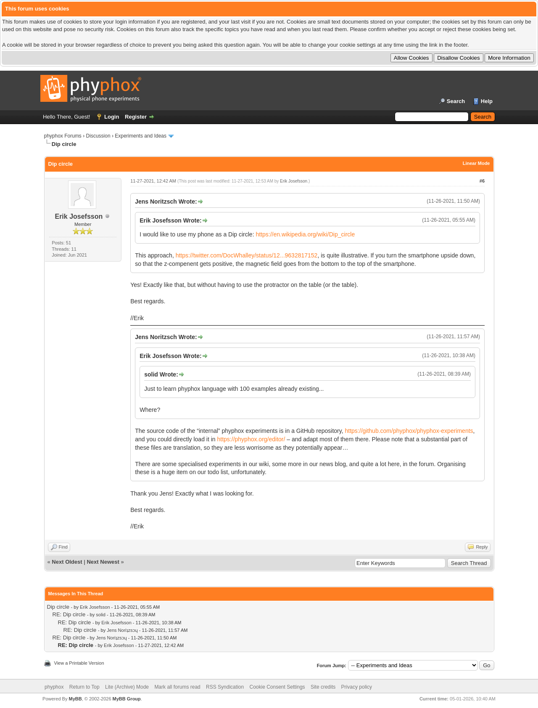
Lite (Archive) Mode (127, 687)
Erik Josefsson (79, 216)
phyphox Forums (63, 136)
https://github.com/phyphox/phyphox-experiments (409, 430)
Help (487, 101)
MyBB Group (127, 698)
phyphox (54, 687)
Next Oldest (67, 562)
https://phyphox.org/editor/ (251, 439)
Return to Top (84, 687)
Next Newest (103, 562)
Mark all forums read (177, 687)
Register (136, 117)
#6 (482, 180)
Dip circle (58, 607)
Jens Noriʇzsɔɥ (122, 630)
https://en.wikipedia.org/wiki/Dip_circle (305, 234)
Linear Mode (476, 163)
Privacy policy (356, 687)
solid (100, 614)
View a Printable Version (79, 663)
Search (456, 101)
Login (111, 117)
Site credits (323, 687)
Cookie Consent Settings (277, 687)
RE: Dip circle (69, 614)
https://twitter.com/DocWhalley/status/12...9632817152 (247, 255)
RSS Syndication (225, 687)
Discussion (98, 136)
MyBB (75, 698)
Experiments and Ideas (140, 136)
